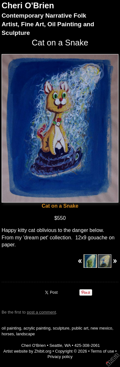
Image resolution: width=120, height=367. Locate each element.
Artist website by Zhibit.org (27, 351)
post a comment (41, 312)
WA (67, 345)
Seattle (55, 345)
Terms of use (102, 351)
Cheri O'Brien (28, 5)
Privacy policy (59, 356)
